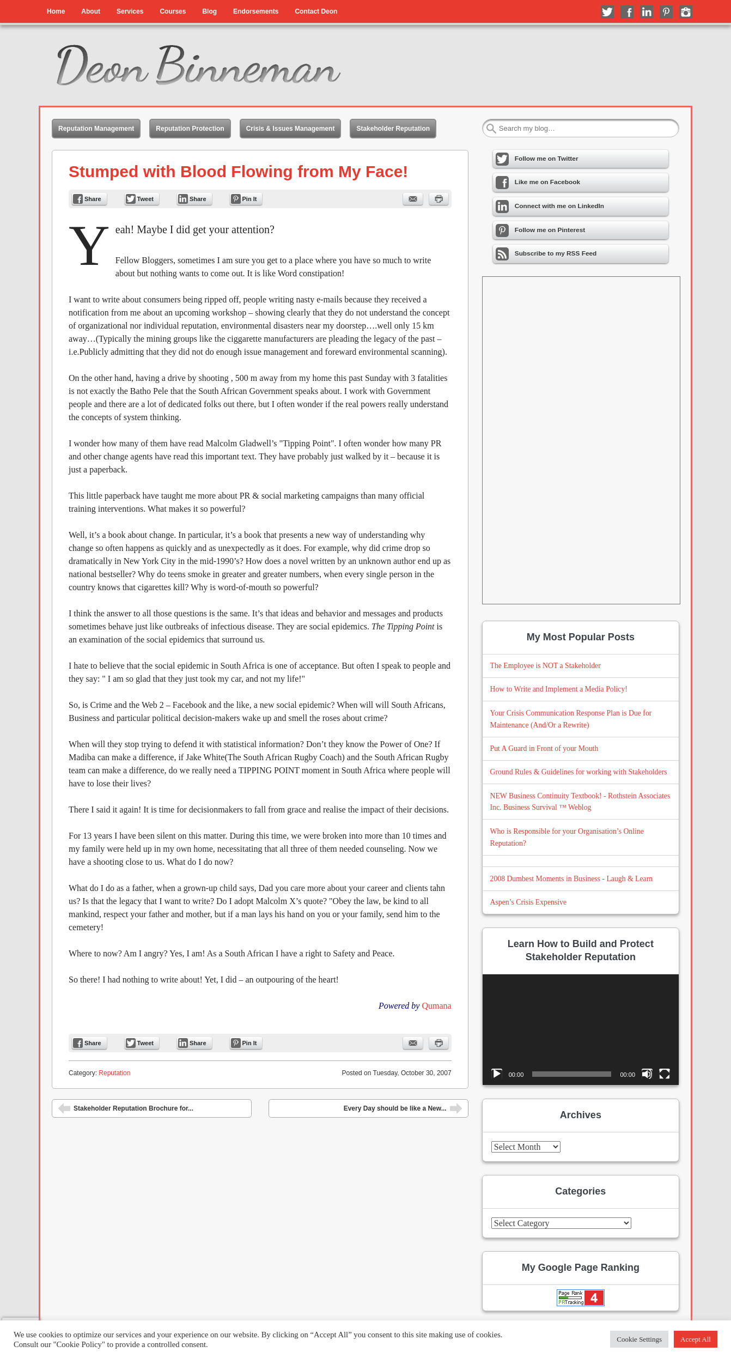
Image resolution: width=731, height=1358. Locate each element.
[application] (581, 1029)
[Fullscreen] (664, 1074)
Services (130, 11)
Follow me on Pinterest (666, 12)
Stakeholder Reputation (393, 128)
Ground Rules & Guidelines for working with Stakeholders (578, 772)
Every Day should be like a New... (403, 1110)
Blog (209, 11)
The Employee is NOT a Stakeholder (545, 666)
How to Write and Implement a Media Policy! (559, 689)
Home (56, 11)
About (90, 11)
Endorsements (255, 11)
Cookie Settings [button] (639, 1339)
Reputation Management (96, 128)
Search (491, 129)
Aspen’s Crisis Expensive (528, 902)
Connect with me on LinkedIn (646, 12)
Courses (173, 11)
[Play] (496, 1074)
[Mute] (647, 1074)
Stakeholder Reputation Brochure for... (125, 1110)
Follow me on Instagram (685, 12)
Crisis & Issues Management (290, 128)
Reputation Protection (190, 128)
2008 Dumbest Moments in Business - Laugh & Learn (571, 879)
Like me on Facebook (626, 12)
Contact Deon (316, 11)
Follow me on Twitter (607, 12)
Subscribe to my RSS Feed (546, 253)
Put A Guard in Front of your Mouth (544, 748)
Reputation (114, 1073)
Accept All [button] (695, 1339)
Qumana (436, 1005)
